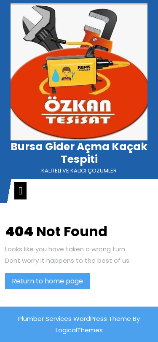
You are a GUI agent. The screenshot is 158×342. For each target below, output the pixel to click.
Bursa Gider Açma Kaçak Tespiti (79, 153)
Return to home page (51, 282)
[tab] (20, 190)
